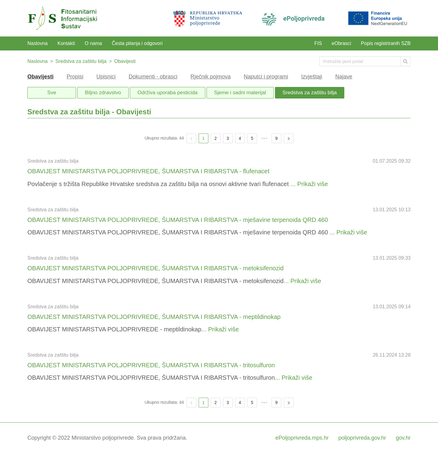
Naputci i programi (266, 77)
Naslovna (37, 43)
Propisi (75, 77)
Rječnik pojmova (210, 77)
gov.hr (403, 438)
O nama (93, 43)
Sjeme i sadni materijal (240, 92)
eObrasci (341, 43)
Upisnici (106, 77)
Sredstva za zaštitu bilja (80, 61)
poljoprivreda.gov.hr (362, 438)
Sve (51, 92)
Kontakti (66, 43)
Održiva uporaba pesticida (167, 92)
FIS (318, 43)
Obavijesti (124, 61)
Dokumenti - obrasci (153, 77)
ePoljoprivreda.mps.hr (301, 438)
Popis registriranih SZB (386, 43)
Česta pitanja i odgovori (137, 43)
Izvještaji (311, 77)
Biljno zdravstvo (103, 92)
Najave (343, 77)
